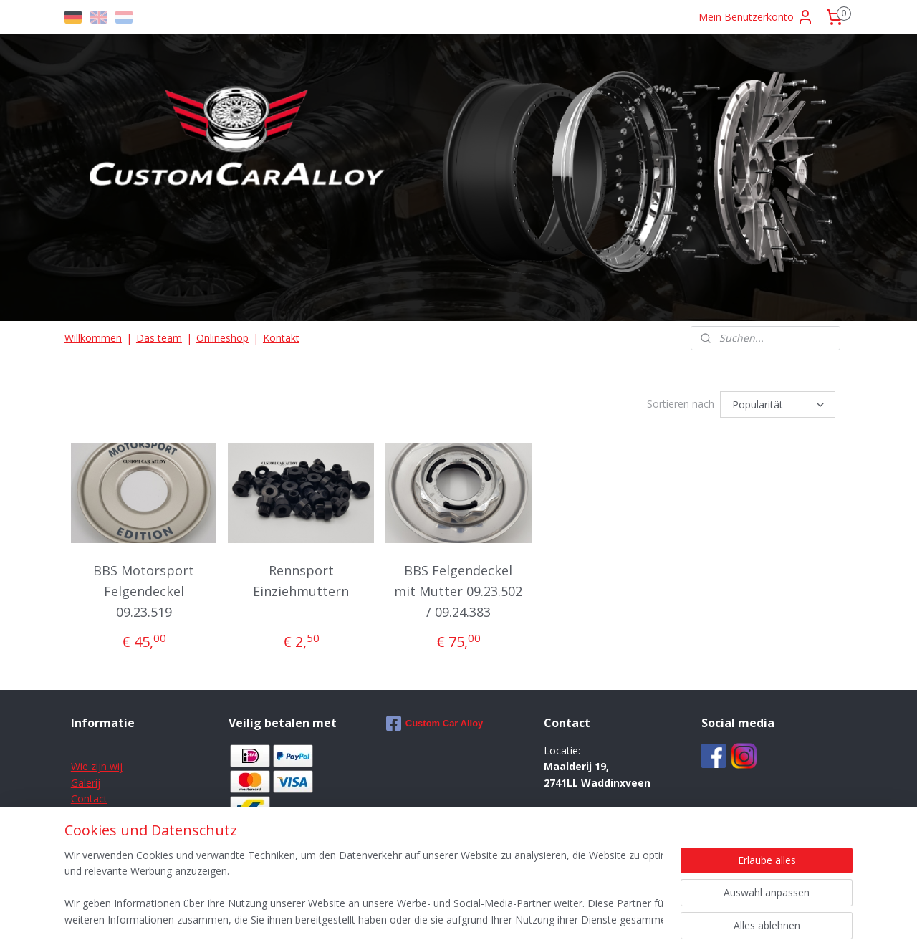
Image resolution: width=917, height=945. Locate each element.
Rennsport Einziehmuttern (301, 579)
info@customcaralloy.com (611, 828)
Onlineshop (222, 338)
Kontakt (281, 338)
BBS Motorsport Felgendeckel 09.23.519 (143, 589)
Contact (89, 796)
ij (97, 780)
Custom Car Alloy (435, 721)
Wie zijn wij (97, 764)
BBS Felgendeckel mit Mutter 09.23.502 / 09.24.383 (458, 589)
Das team (159, 338)
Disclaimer (95, 812)
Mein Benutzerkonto (756, 17)
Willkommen (93, 338)
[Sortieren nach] (778, 403)
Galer (83, 780)
